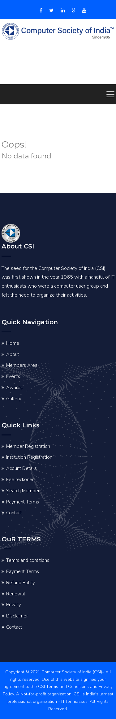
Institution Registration (29, 457)
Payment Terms (22, 502)
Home (12, 343)
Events (13, 376)
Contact (14, 513)
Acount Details (21, 468)
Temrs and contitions (27, 560)
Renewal (15, 594)
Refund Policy (20, 583)
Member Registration (28, 446)
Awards (14, 388)
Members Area (21, 365)
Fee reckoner (20, 479)
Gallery (13, 399)
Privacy (13, 605)
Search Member (23, 491)
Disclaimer (17, 616)
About (12, 354)
